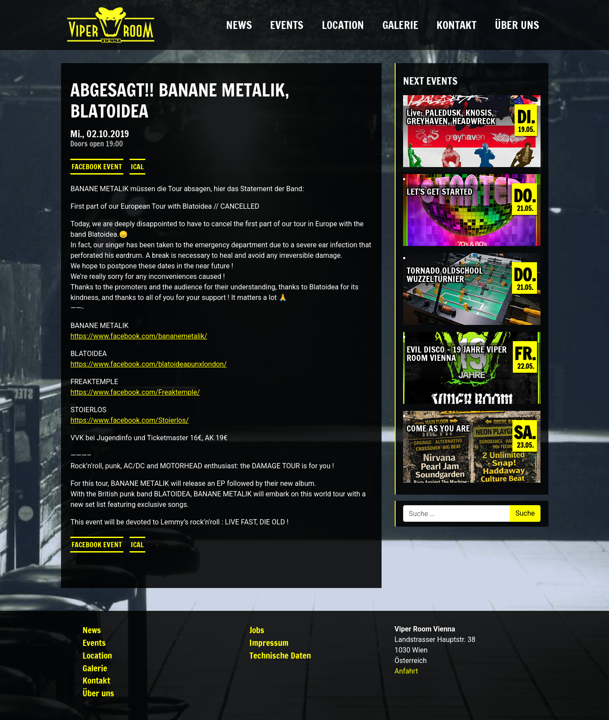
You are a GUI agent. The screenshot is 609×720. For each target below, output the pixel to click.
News (239, 25)
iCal (137, 166)
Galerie (400, 25)
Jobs (256, 630)
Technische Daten (280, 655)
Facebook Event (97, 166)
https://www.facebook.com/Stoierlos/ (129, 420)
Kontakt (456, 25)
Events (286, 25)
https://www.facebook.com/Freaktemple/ (135, 392)
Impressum (268, 643)
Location (343, 25)
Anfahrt (406, 671)
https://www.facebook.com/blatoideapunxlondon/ (148, 364)
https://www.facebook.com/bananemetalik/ (138, 336)
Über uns (517, 25)
